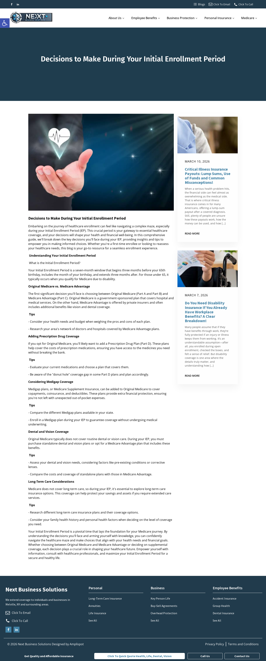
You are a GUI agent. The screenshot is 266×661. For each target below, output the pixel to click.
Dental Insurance (223, 613)
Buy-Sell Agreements (164, 606)
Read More (192, 233)
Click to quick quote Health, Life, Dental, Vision (139, 656)
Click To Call (245, 4)
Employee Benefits (144, 18)
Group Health (221, 606)
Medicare (247, 18)
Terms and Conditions (243, 644)
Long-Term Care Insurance (105, 598)
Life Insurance (97, 613)
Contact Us (241, 656)
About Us (115, 18)
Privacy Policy (214, 644)
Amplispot (77, 644)
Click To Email (221, 4)
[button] (5, 23)
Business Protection (181, 18)
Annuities (94, 606)
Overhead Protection (164, 613)
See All (93, 620)
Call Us (205, 656)
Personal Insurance (217, 18)
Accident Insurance (224, 598)
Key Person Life (160, 598)
